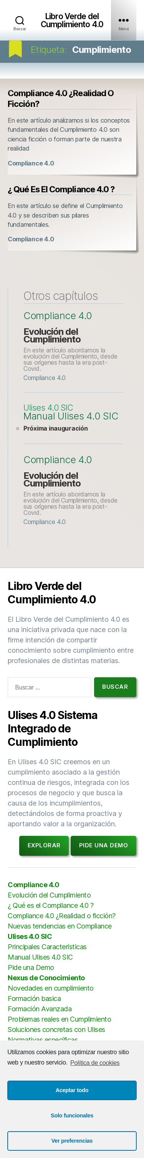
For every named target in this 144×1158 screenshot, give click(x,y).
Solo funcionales (72, 1115)
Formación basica (34, 998)
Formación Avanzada (39, 1009)
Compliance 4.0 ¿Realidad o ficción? (62, 916)
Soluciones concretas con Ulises (56, 1029)
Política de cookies (94, 1063)
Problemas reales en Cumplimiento (59, 1019)
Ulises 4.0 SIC (48, 408)
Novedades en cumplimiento (51, 988)
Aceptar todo (72, 1090)
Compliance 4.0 (31, 163)
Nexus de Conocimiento (46, 978)
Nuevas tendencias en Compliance (60, 926)
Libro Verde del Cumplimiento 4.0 (72, 20)
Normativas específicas (43, 1040)
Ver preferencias (72, 1141)
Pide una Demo (31, 967)
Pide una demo (103, 845)
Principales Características (47, 947)
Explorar (44, 845)
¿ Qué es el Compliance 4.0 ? (61, 189)
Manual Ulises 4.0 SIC (70, 416)
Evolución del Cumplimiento (52, 335)
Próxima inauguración (55, 428)
